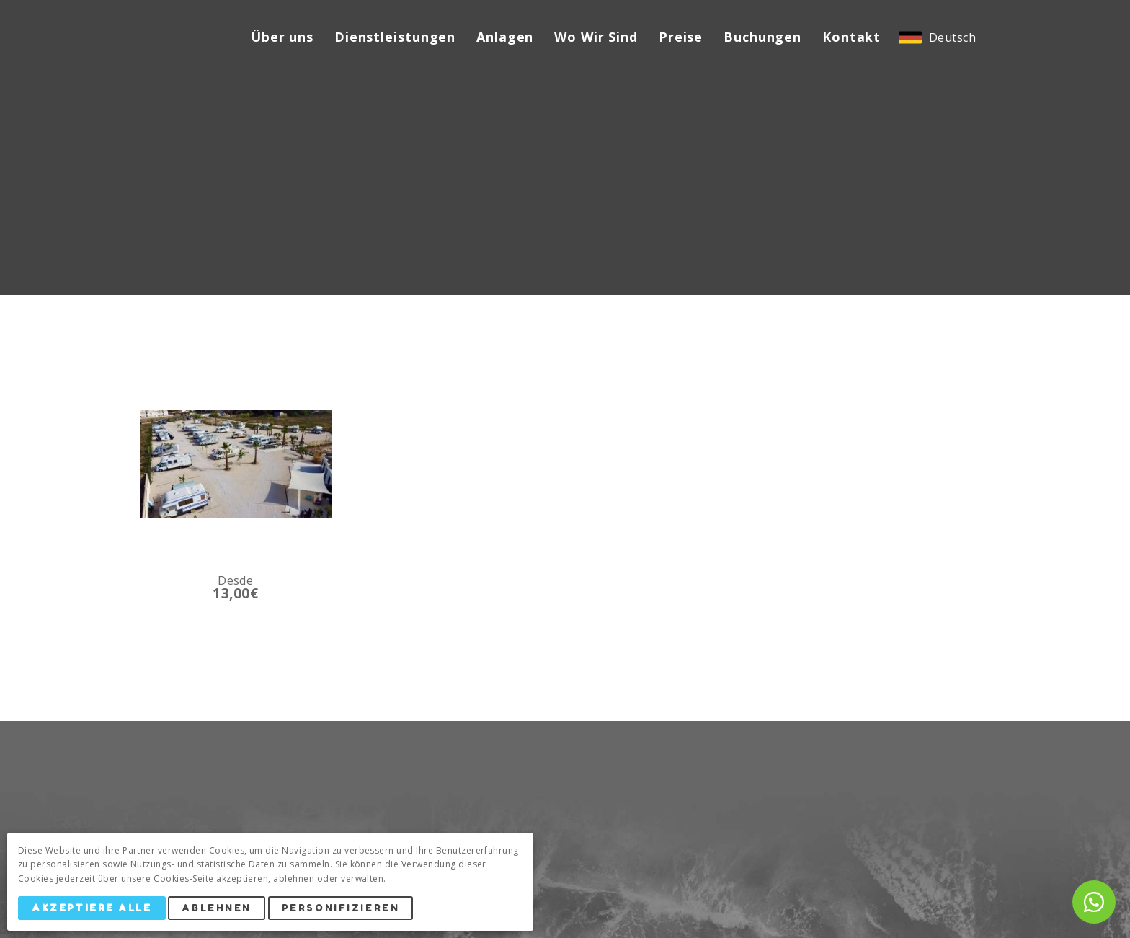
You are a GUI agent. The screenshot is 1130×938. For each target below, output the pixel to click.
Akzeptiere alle (91, 908)
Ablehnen (216, 908)
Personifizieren (340, 908)
